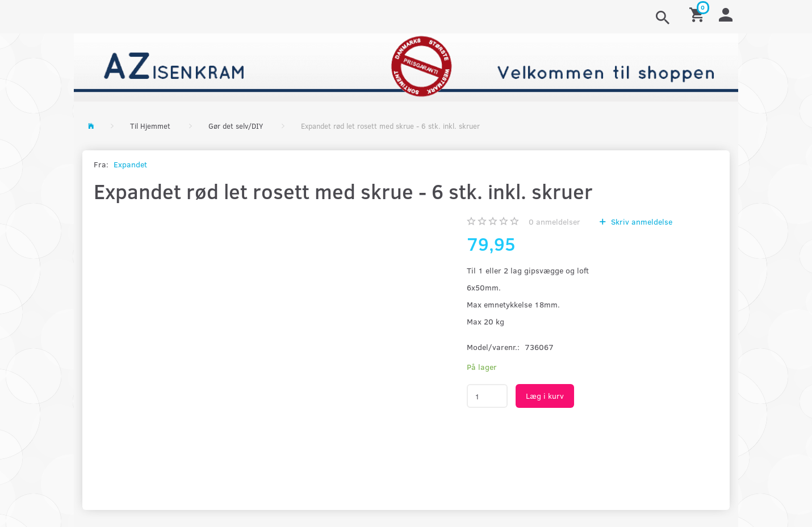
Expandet (130, 164)
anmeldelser (554, 221)
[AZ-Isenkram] (406, 66)
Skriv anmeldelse (640, 221)
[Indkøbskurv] (698, 14)
